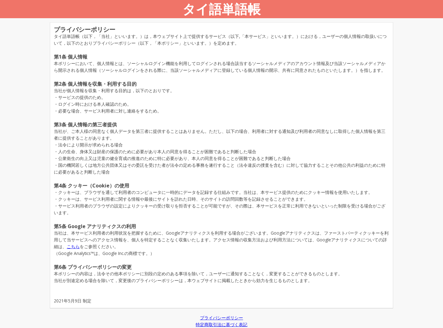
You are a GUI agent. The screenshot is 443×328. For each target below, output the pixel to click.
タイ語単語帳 (221, 9)
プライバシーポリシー (221, 318)
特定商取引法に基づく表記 (221, 324)
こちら (73, 246)
